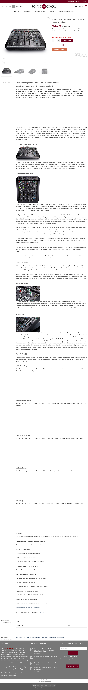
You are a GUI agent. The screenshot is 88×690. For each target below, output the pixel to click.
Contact (84, 1)
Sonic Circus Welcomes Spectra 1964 (45, 663)
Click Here (41, 612)
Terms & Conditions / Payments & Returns (13, 673)
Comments (36, 664)
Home (54, 17)
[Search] (13, 6)
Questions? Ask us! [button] (64, 45)
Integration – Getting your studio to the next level (45, 657)
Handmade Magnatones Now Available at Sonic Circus (45, 668)
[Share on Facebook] (76, 55)
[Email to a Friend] (79, 55)
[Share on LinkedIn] (85, 55)
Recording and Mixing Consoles (66, 11)
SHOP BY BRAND (73, 666)
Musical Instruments (40, 11)
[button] (20, 11)
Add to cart (67, 40)
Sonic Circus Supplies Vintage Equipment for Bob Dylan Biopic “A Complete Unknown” (44, 650)
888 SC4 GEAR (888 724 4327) (74, 1)
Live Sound (52, 11)
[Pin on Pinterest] (82, 55)
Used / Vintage (28, 11)
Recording (17, 11)
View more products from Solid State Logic (28, 607)
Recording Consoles (71, 17)
